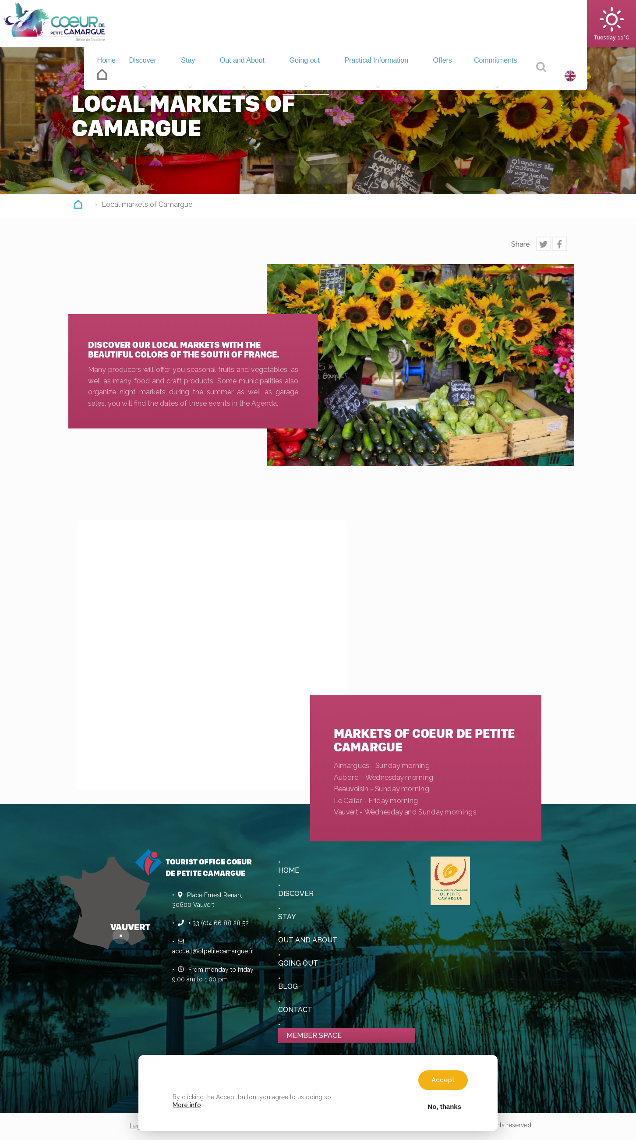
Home (96, 73)
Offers (440, 76)
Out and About (233, 76)
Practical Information (372, 76)
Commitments (494, 76)
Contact (295, 1009)
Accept (443, 1080)
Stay (180, 76)
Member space (314, 1035)
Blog (288, 986)
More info (187, 1105)
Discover (137, 76)
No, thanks (444, 1106)
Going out (296, 76)
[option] (420, 365)
